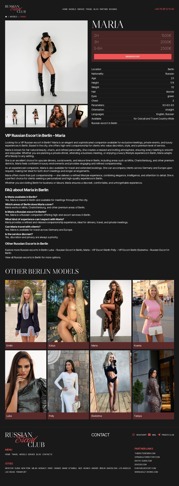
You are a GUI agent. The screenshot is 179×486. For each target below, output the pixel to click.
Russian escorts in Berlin (27, 257)
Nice (80, 468)
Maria (94, 345)
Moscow (9, 468)
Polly (51, 415)
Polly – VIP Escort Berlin (124, 249)
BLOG (38, 454)
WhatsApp (141, 435)
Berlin (103, 468)
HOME (7, 454)
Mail (154, 435)
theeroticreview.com (145, 453)
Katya (52, 345)
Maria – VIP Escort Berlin (96, 249)
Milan (34, 468)
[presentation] (7, 117)
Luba (9, 415)
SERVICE (31, 454)
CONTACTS (47, 454)
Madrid (95, 468)
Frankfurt (21, 472)
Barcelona (112, 468)
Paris (50, 468)
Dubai (17, 468)
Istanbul (72, 468)
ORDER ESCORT (133, 56)
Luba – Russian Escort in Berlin (65, 249)
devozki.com (141, 464)
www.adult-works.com (146, 472)
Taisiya (138, 415)
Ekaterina (96, 415)
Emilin (9, 345)
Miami (64, 468)
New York (25, 468)
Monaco (42, 468)
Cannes (57, 468)
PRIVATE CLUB (168, 435)
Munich (86, 468)
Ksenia (137, 345)
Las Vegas (10, 472)
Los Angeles (125, 468)
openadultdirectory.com (147, 457)
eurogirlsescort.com (145, 468)
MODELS (23, 454)
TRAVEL (15, 454)
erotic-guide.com (143, 461)
